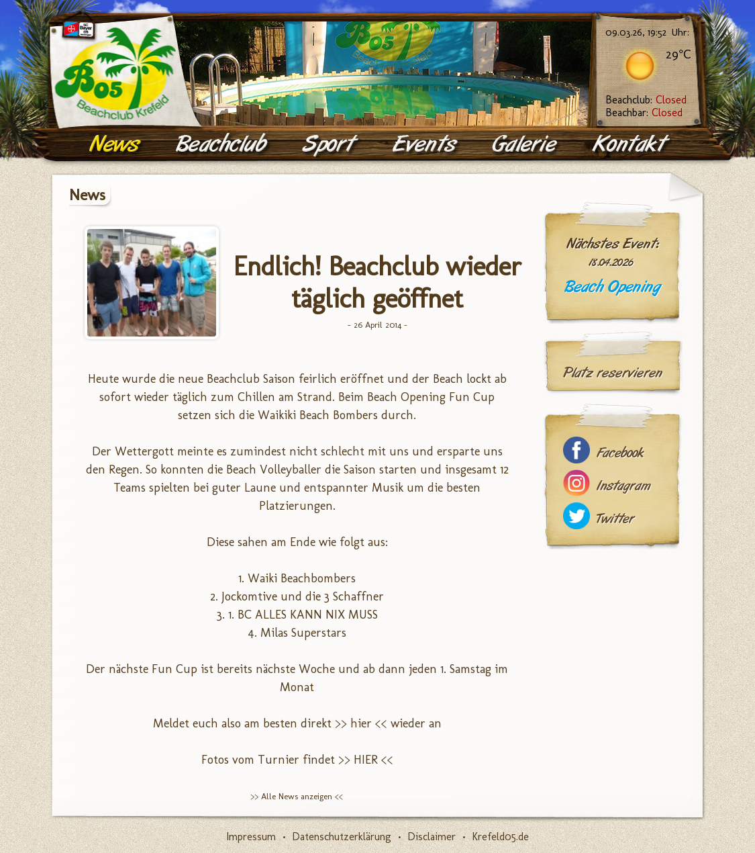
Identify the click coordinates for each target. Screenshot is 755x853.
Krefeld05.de (500, 836)
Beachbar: (644, 112)
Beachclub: (646, 99)
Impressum (251, 836)
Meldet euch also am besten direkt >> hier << (270, 723)
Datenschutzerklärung (341, 836)
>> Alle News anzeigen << (296, 796)
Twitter (615, 518)
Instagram (623, 486)
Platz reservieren (612, 372)
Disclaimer (431, 836)
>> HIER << (365, 759)
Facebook (620, 453)
